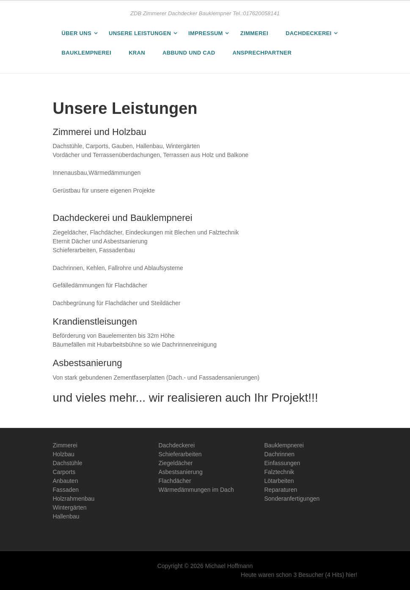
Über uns (77, 33)
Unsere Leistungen (140, 33)
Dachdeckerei (309, 33)
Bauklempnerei (87, 53)
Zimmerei (254, 33)
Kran (137, 53)
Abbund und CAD (188, 53)
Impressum (205, 33)
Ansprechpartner (262, 53)
